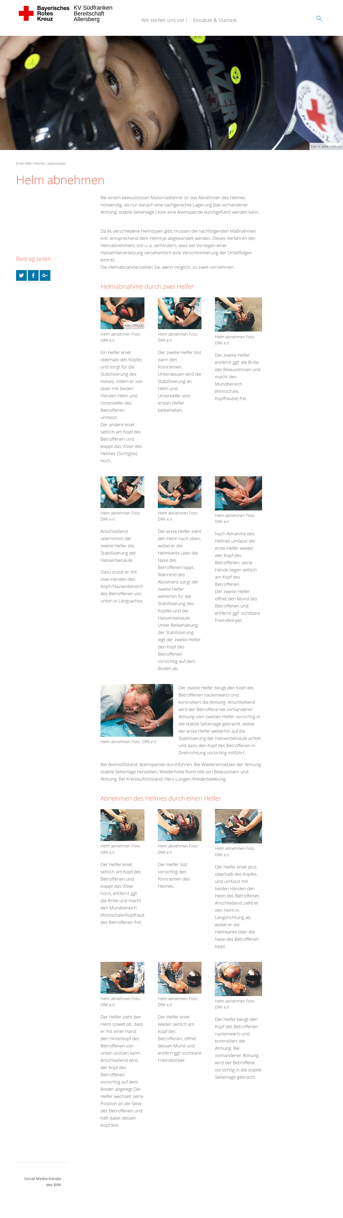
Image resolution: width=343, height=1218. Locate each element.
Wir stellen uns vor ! (164, 20)
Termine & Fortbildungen (170, 38)
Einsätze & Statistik (215, 20)
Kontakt (214, 38)
